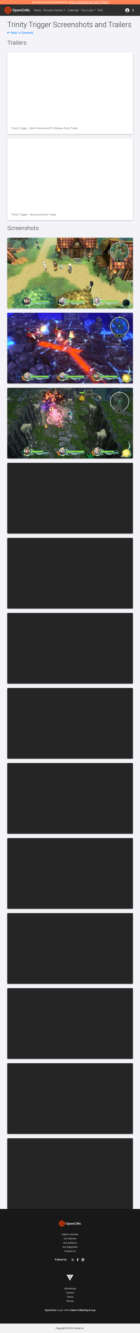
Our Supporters (70, 1247)
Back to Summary (20, 32)
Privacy (70, 1301)
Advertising (70, 1288)
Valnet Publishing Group (82, 1310)
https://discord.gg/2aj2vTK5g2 (89, 2)
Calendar (73, 10)
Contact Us (70, 1251)
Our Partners (70, 1238)
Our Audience (70, 1242)
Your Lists (87, 10)
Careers (70, 1292)
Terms (70, 1296)
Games (53, 10)
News (37, 10)
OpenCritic (50, 1310)
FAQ (100, 10)
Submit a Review (70, 1234)
